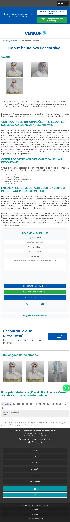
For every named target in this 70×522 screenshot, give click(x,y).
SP (27, 404)
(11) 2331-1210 (27, 439)
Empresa (35, 457)
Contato (35, 475)
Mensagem (35, 256)
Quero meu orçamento (57, 336)
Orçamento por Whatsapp (35, 292)
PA (3, 408)
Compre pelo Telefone (35, 297)
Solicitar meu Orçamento (35, 286)
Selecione (6, 404)
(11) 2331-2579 (43, 439)
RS (40, 404)
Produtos (35, 463)
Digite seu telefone (35, 247)
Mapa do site (35, 482)
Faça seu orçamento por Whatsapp (52, 20)
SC (35, 404)
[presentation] (19, 277)
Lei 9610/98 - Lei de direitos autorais (22, 425)
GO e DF (59, 404)
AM (66, 404)
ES (23, 404)
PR (31, 404)
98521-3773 (35, 442)
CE (52, 404)
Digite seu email (35, 238)
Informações (35, 469)
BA (48, 404)
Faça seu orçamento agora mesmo (52, 12)
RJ (14, 404)
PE (44, 404)
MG (18, 404)
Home (35, 450)
